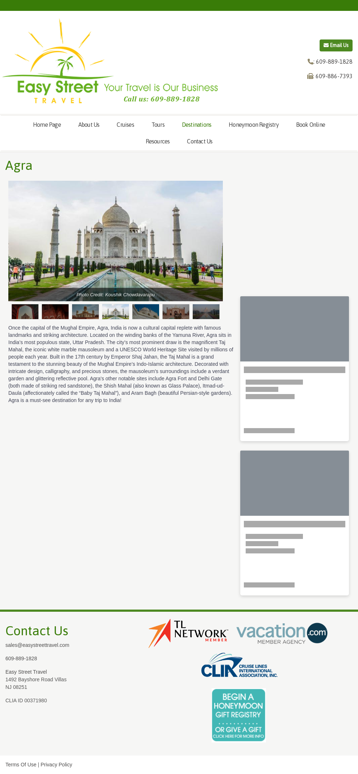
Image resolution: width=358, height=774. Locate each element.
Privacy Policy (56, 764)
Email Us (336, 45)
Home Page (47, 124)
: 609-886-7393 (333, 76)
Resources (158, 141)
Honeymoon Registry (254, 124)
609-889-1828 (21, 658)
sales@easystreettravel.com (37, 645)
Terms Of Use (21, 764)
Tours (158, 124)
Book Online (310, 124)
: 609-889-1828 (333, 61)
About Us (89, 124)
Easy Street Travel (26, 672)
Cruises (125, 124)
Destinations (196, 124)
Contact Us (199, 141)
